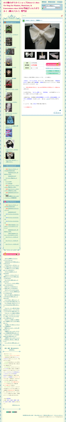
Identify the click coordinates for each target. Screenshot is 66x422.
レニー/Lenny (9, 181)
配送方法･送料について (48, 415)
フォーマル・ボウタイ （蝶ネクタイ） (12, 160)
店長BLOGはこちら (16, 405)
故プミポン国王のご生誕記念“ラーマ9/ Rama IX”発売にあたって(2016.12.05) (11, 296)
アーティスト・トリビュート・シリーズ (12, 34)
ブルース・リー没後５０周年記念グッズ (12, 126)
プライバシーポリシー (58, 415)
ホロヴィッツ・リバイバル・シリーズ (11, 113)
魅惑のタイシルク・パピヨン (12, 89)
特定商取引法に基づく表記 (28, 415)
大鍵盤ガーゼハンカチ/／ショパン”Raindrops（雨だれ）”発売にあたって (11, 339)
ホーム (24, 15)
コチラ (47, 99)
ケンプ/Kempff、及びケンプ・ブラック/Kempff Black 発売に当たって (11, 305)
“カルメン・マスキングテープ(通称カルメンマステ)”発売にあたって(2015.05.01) (11, 276)
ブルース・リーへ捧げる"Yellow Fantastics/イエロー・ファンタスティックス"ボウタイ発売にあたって (11, 310)
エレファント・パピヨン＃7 (12, 244)
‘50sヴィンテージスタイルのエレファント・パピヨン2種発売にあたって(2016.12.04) (11, 291)
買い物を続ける (42, 111)
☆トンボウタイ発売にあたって (12, 343)
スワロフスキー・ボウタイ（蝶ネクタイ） (12, 149)
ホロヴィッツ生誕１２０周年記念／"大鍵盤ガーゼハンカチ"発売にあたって (11, 321)
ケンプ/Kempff (9, 183)
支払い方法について (38, 415)
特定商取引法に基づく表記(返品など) (53, 68)
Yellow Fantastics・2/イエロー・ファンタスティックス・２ (11, 226)
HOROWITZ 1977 (11, 176)
